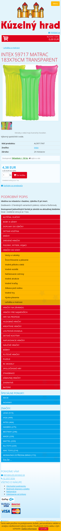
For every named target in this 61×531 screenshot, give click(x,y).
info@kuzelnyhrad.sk (13, 475)
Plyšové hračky (11, 354)
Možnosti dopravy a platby (18, 489)
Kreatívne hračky (12, 326)
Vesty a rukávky (12, 255)
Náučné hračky (11, 345)
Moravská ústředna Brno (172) (19, 455)
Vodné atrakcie (12, 278)
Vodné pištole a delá (14, 264)
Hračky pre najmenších (15, 312)
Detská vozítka (11, 231)
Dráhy (6, 235)
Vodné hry (10, 292)
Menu (55, 3)
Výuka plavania (12, 297)
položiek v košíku (33, 38)
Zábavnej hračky (12, 377)
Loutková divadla (12, 331)
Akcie (6, 397)
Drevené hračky (11, 240)
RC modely (8, 363)
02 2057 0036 (8, 478)
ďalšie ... (7, 459)
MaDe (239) (8, 436)
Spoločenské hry (12, 368)
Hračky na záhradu (13, 307)
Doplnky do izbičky (13, 226)
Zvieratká (8, 382)
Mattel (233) (9, 441)
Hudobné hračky (12, 321)
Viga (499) (8, 417)
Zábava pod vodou (13, 288)
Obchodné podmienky (16, 486)
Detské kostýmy (11, 335)
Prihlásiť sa (54, 32)
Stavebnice (9, 373)
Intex (36, 147)
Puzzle (6, 359)
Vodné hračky (11, 283)
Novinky (7, 402)
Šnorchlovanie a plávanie (16, 259)
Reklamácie (11, 491)
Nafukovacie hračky (14, 340)
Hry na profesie (11, 316)
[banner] (30, 9)
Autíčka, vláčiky (11, 217)
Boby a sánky (10, 221)
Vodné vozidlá (11, 269)
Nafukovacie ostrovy (14, 274)
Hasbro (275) (9, 427)
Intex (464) (8, 422)
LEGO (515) (8, 412)
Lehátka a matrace (11, 47)
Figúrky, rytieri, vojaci (15, 245)
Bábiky (6, 349)
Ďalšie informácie (29, 528)
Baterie (7, 387)
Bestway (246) (10, 431)
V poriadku (43, 529)
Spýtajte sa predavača (12, 185)
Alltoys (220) (10, 445)
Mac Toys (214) (10, 450)
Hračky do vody (11, 250)
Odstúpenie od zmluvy (16, 494)
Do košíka (19, 175)
